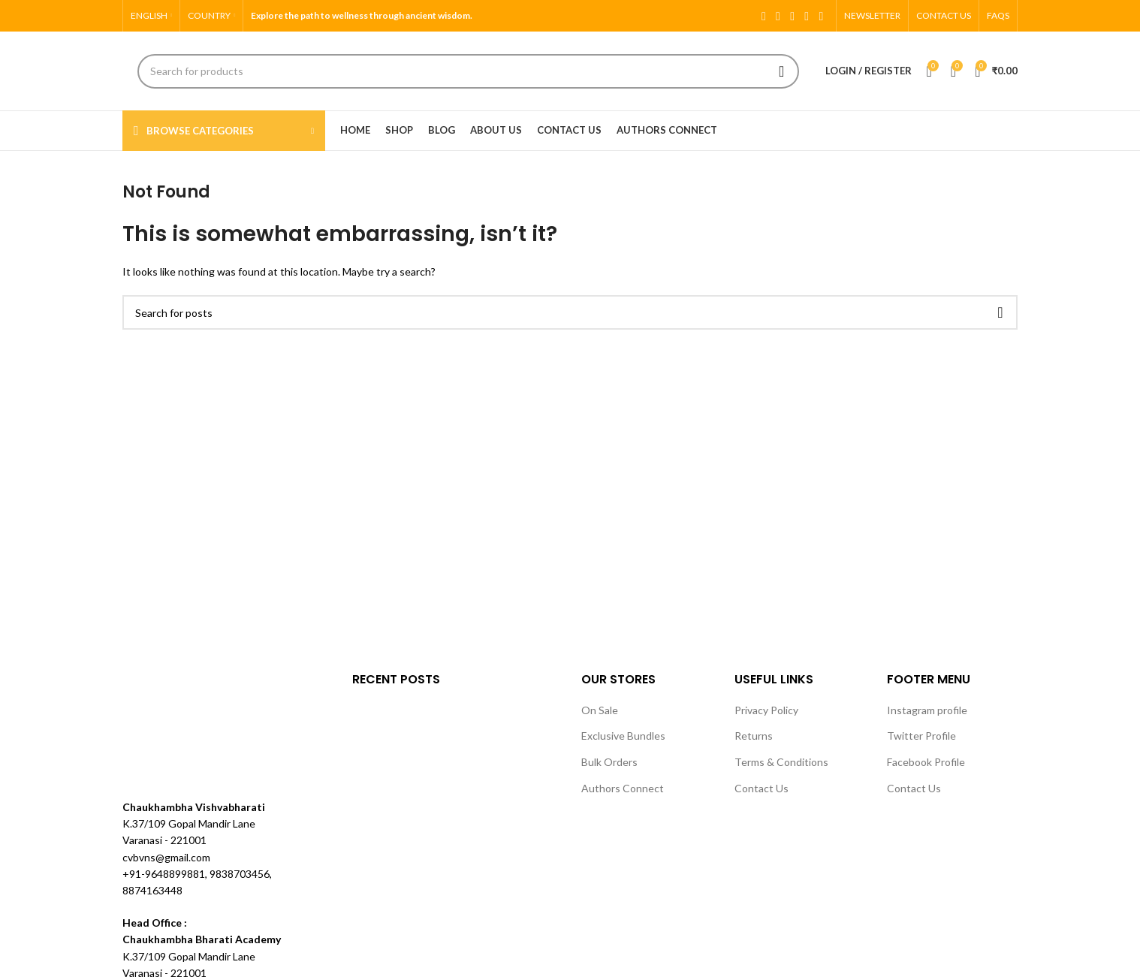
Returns (753, 735)
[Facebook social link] (763, 16)
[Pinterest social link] (821, 16)
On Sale (599, 710)
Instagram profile (927, 710)
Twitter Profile (921, 735)
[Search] (468, 71)
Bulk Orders (609, 761)
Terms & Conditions (781, 761)
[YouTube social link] (807, 16)
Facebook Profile (926, 761)
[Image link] (178, 725)
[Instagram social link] (793, 16)
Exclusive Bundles (623, 735)
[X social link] (778, 16)
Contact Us (761, 788)
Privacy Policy (766, 710)
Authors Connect (622, 788)
